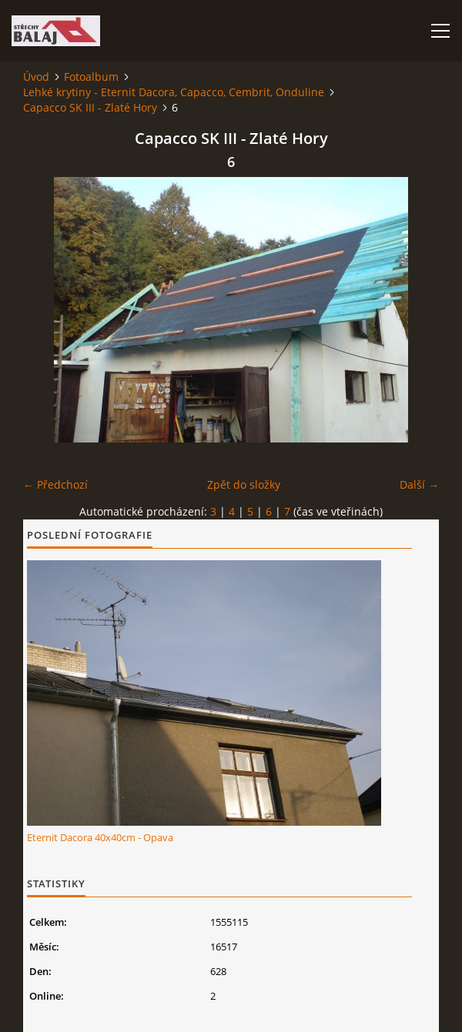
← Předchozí (55, 484)
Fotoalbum (91, 76)
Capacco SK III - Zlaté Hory (90, 107)
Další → (419, 484)
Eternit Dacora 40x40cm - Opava (100, 837)
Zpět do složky (243, 484)
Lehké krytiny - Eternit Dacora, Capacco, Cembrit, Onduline (173, 92)
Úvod (36, 76)
